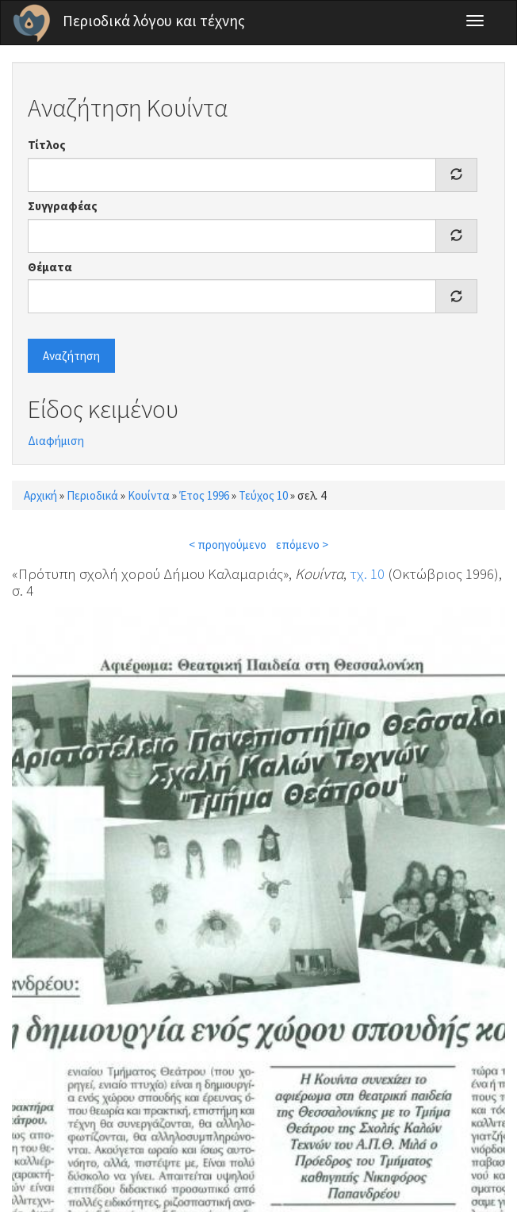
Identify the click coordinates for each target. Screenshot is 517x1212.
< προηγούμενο (227, 544)
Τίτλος (47, 144)
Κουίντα (149, 495)
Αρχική (40, 495)
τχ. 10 (367, 573)
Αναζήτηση (71, 355)
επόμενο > (302, 544)
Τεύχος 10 (263, 495)
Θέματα (50, 266)
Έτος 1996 (204, 495)
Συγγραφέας (63, 205)
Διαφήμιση (56, 440)
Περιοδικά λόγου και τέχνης (154, 20)
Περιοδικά (92, 495)
